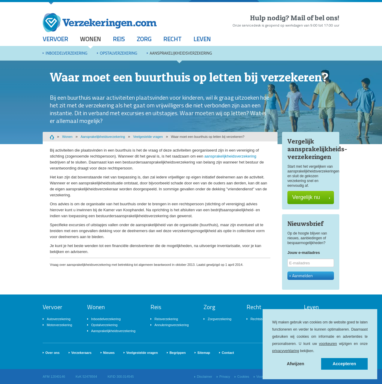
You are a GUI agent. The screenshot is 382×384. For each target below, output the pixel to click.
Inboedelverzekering (66, 53)
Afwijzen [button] (295, 363)
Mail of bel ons (314, 17)
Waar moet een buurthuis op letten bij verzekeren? (207, 136)
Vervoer (55, 39)
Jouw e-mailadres (303, 252)
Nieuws (109, 352)
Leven (202, 39)
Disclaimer (204, 376)
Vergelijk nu (311, 197)
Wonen (90, 39)
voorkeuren (328, 344)
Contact (228, 352)
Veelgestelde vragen (148, 136)
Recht (172, 39)
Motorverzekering (59, 325)
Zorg (144, 39)
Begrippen (178, 352)
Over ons (52, 352)
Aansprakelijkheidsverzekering (181, 53)
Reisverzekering (166, 319)
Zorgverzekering (219, 319)
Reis (119, 39)
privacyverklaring (285, 351)
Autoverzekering (59, 319)
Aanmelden (301, 275)
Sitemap (203, 352)
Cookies (243, 376)
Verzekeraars (81, 352)
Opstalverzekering (118, 53)
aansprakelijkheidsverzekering (230, 156)
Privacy (224, 376)
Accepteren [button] (344, 363)
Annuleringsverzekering (171, 325)
